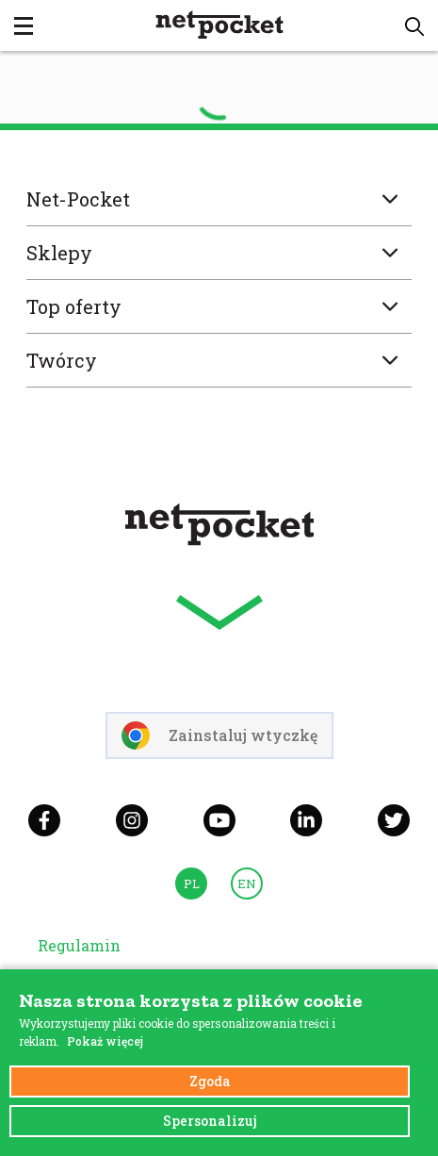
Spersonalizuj (210, 1121)
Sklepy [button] (219, 252)
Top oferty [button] (219, 306)
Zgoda (210, 1081)
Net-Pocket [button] (219, 199)
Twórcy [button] (219, 360)
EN (246, 883)
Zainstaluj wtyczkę (219, 735)
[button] (414, 26)
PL (192, 883)
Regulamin (79, 945)
